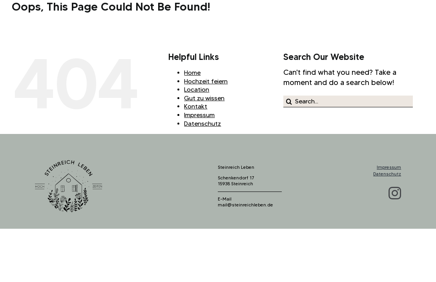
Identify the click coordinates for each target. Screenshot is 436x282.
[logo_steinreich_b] (68, 163)
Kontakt (195, 106)
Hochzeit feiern (206, 81)
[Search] (289, 101)
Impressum (199, 115)
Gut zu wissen (204, 98)
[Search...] (348, 101)
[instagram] (395, 193)
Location (196, 89)
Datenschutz (202, 123)
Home (192, 72)
